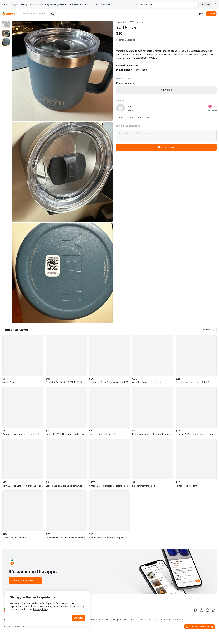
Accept (78, 617)
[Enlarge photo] (62, 71)
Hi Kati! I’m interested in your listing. (166, 136)
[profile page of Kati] (120, 108)
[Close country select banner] (216, 3)
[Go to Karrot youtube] (207, 610)
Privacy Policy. (40, 609)
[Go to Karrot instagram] (201, 610)
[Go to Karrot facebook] (195, 610)
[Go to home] (8, 13)
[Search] (52, 14)
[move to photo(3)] (6, 42)
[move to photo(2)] (6, 33)
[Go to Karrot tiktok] (213, 610)
